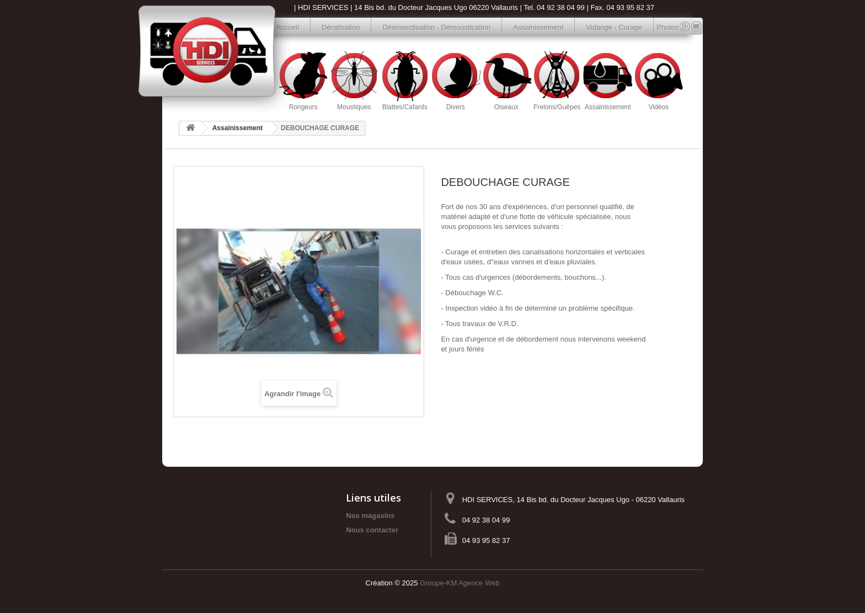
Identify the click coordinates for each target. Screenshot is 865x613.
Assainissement (538, 27)
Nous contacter (372, 530)
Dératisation (341, 27)
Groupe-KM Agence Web (459, 583)
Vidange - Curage (614, 27)
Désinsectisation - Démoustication (436, 27)
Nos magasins (370, 515)
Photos (662, 27)
